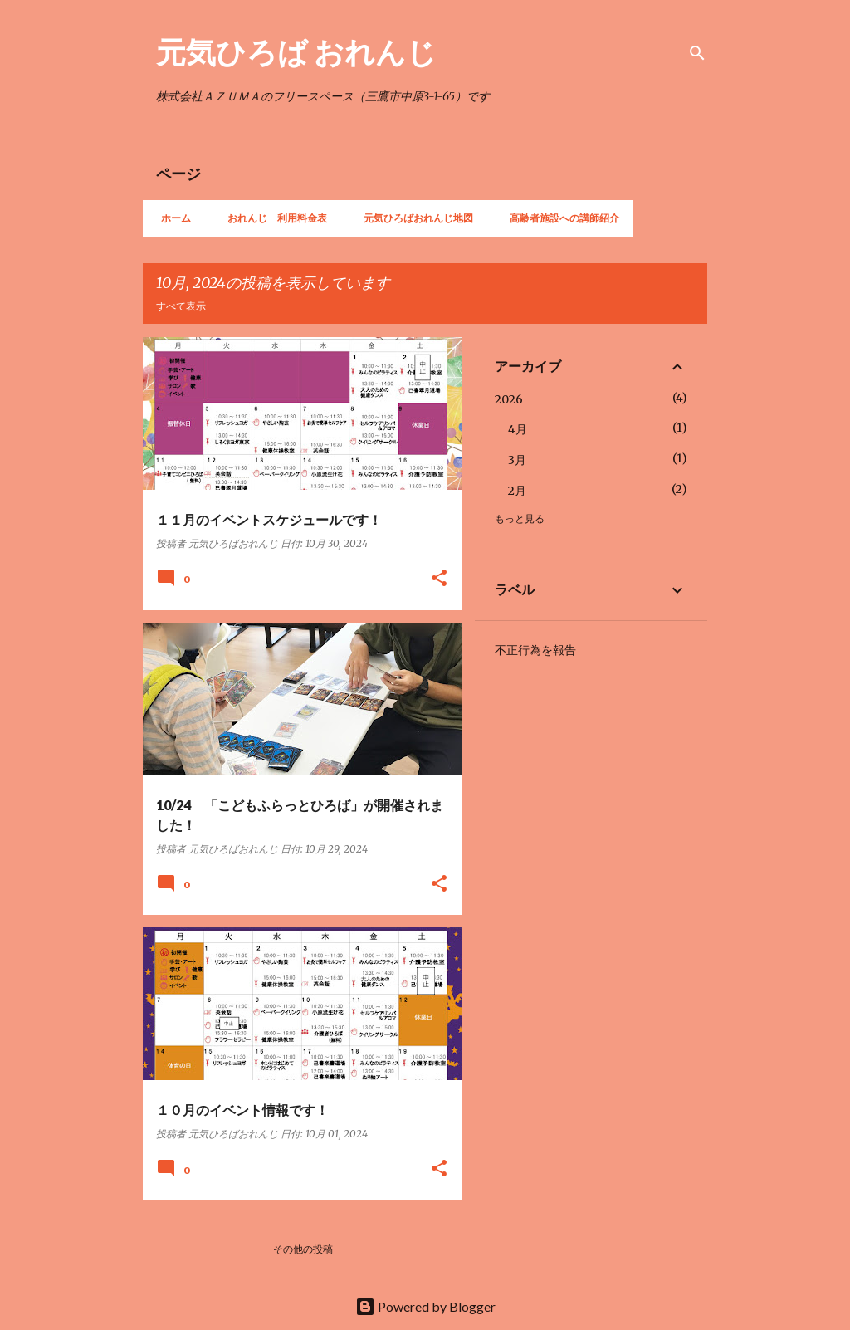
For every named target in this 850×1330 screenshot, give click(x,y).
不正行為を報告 (535, 650)
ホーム (171, 218)
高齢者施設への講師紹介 (559, 218)
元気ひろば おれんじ (296, 51)
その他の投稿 (303, 1249)
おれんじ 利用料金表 (272, 218)
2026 (509, 399)
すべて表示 (181, 306)
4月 (517, 429)
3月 (517, 459)
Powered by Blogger (425, 1306)
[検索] (697, 53)
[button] (439, 579)
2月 (517, 490)
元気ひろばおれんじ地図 (413, 218)
